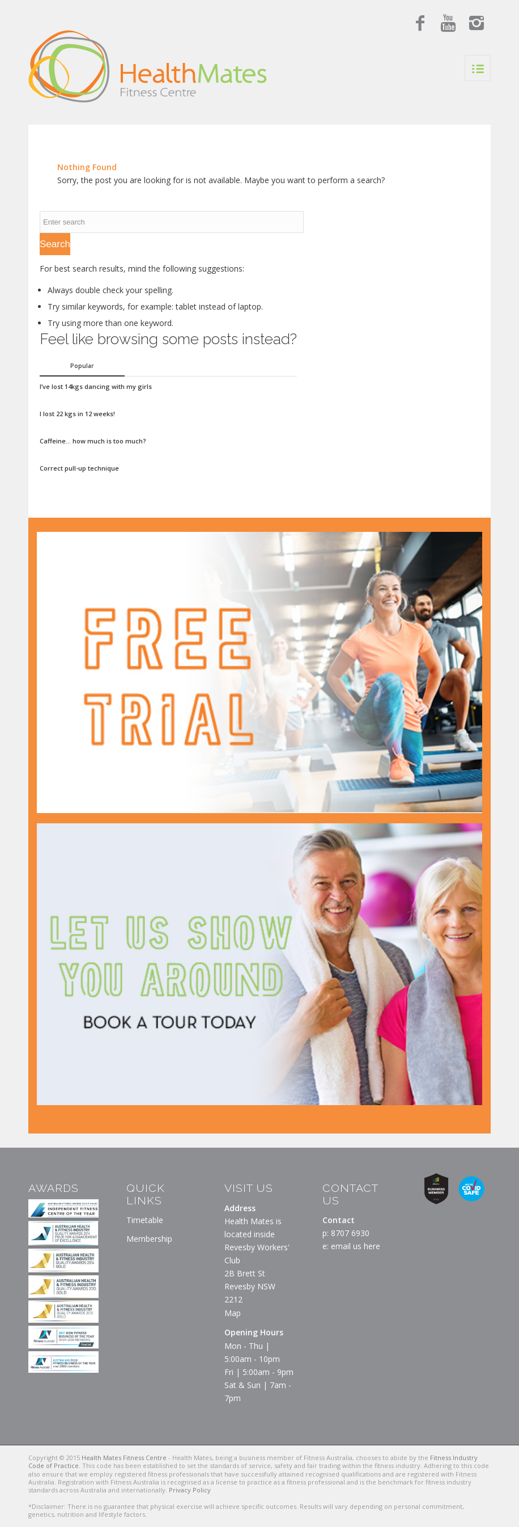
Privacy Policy (190, 1490)
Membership (149, 1238)
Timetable (144, 1220)
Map (232, 1313)
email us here (355, 1246)
